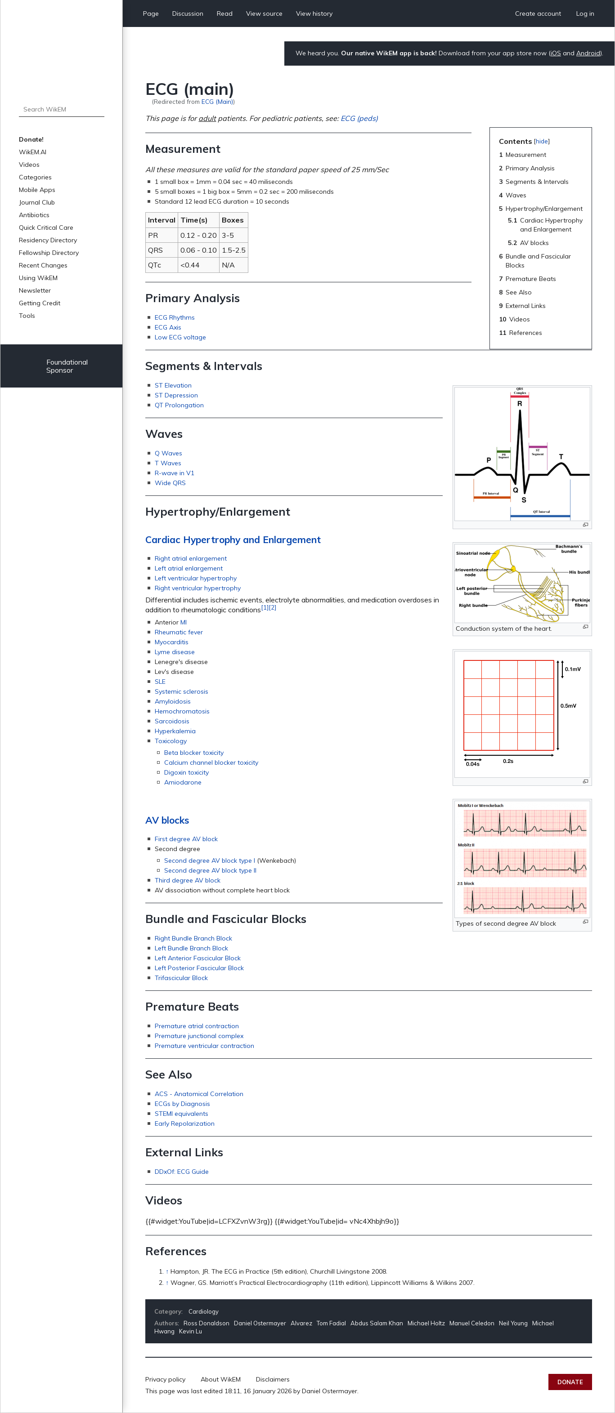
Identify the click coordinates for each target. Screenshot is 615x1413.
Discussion (187, 13)
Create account (538, 13)
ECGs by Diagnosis (182, 1104)
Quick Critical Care (46, 227)
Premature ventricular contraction (204, 1046)
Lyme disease (175, 652)
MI (183, 622)
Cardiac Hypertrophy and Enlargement (233, 539)
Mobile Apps (37, 190)
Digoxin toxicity (186, 772)
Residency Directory (48, 240)
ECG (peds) (359, 118)
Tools (27, 316)
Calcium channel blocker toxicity (211, 762)
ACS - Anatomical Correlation (199, 1094)
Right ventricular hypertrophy (198, 588)
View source (264, 13)
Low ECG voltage (180, 337)
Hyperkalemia (175, 731)
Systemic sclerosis (181, 691)
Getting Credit (39, 303)
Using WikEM (38, 278)
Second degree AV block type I (209, 860)
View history (314, 13)
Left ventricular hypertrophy (196, 578)
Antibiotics (34, 215)
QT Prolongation (179, 405)
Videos (29, 164)
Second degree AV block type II (210, 870)
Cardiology (204, 1311)
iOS (556, 53)
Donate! (31, 139)
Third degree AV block (187, 880)
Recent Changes (43, 265)
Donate (570, 1382)
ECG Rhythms (175, 317)
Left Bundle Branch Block (191, 948)
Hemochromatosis (182, 711)
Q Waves (168, 453)
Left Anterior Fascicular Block (198, 958)
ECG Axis (168, 327)
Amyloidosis (173, 701)
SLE (160, 682)
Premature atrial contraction (197, 1026)
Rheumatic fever (179, 632)
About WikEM (221, 1379)
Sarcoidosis (172, 721)
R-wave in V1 (174, 473)
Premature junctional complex (199, 1036)
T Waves (168, 463)
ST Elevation (173, 385)
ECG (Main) (217, 101)
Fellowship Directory (49, 253)
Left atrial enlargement (189, 568)
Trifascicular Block (181, 978)
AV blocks (167, 820)
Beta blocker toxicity (194, 753)
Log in (585, 13)
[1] (265, 607)
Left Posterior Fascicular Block (199, 968)
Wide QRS (170, 483)
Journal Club (37, 202)
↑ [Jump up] (167, 1271)
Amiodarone (183, 782)
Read (225, 13)
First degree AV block (186, 839)
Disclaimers (273, 1379)
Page (151, 13)
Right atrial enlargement (191, 558)
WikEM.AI (32, 152)
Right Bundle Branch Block (193, 938)
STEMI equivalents (181, 1114)
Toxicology (171, 741)
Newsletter (35, 290)
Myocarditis (172, 642)
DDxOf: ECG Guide (182, 1172)
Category (167, 1311)
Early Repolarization (185, 1123)
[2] (272, 607)
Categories (35, 177)
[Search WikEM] (61, 109)
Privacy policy (165, 1379)
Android (588, 53)
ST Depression (176, 395)
